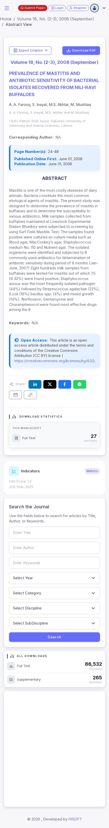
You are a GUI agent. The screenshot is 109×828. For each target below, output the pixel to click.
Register (77, 8)
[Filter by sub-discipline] (54, 623)
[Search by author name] (54, 548)
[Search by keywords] (54, 563)
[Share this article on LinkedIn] (35, 384)
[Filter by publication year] (54, 578)
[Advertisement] (54, 749)
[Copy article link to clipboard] (30, 395)
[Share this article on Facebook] (64, 384)
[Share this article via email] (15, 395)
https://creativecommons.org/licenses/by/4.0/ (53, 360)
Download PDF (81, 50)
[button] (7, 7)
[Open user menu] (97, 8)
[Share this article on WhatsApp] (79, 384)
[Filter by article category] (54, 593)
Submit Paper (32, 8)
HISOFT (75, 819)
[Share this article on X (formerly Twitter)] (49, 384)
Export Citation (28, 50)
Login (57, 8)
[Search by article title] (54, 533)
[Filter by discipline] (54, 608)
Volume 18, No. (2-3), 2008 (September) (55, 18)
